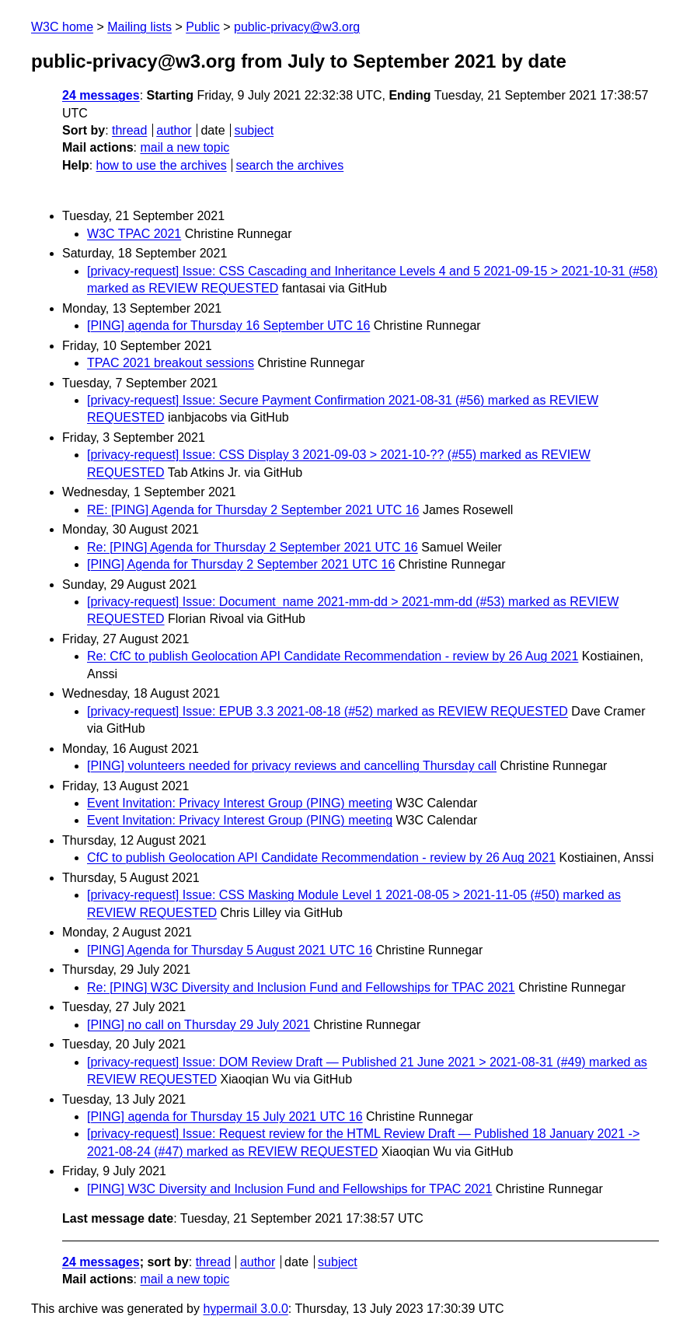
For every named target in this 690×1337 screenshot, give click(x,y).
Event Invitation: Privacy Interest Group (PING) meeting (239, 803)
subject (254, 130)
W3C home (62, 26)
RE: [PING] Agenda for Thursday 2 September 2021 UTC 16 (253, 509)
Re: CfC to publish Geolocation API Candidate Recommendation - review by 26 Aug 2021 (332, 656)
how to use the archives (161, 165)
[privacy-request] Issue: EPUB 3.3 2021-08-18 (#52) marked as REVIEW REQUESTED (327, 711)
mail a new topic (184, 147)
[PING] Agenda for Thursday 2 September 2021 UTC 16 (241, 564)
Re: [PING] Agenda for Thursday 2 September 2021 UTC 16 (252, 547)
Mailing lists (139, 26)
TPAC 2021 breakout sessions (170, 362)
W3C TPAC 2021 (134, 233)
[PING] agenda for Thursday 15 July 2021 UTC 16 (225, 1116)
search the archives (290, 165)
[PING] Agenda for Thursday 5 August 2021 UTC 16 (229, 950)
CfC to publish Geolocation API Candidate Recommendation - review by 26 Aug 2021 (321, 857)
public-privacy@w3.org (297, 26)
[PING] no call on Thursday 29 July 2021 (198, 1024)
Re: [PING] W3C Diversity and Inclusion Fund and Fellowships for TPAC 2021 (301, 987)
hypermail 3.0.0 (245, 1308)
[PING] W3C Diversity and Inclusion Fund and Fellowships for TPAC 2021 (289, 1188)
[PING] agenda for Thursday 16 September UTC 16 (228, 325)
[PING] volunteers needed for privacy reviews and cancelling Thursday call (292, 765)
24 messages (101, 95)
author (173, 130)
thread (129, 130)
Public (203, 26)
